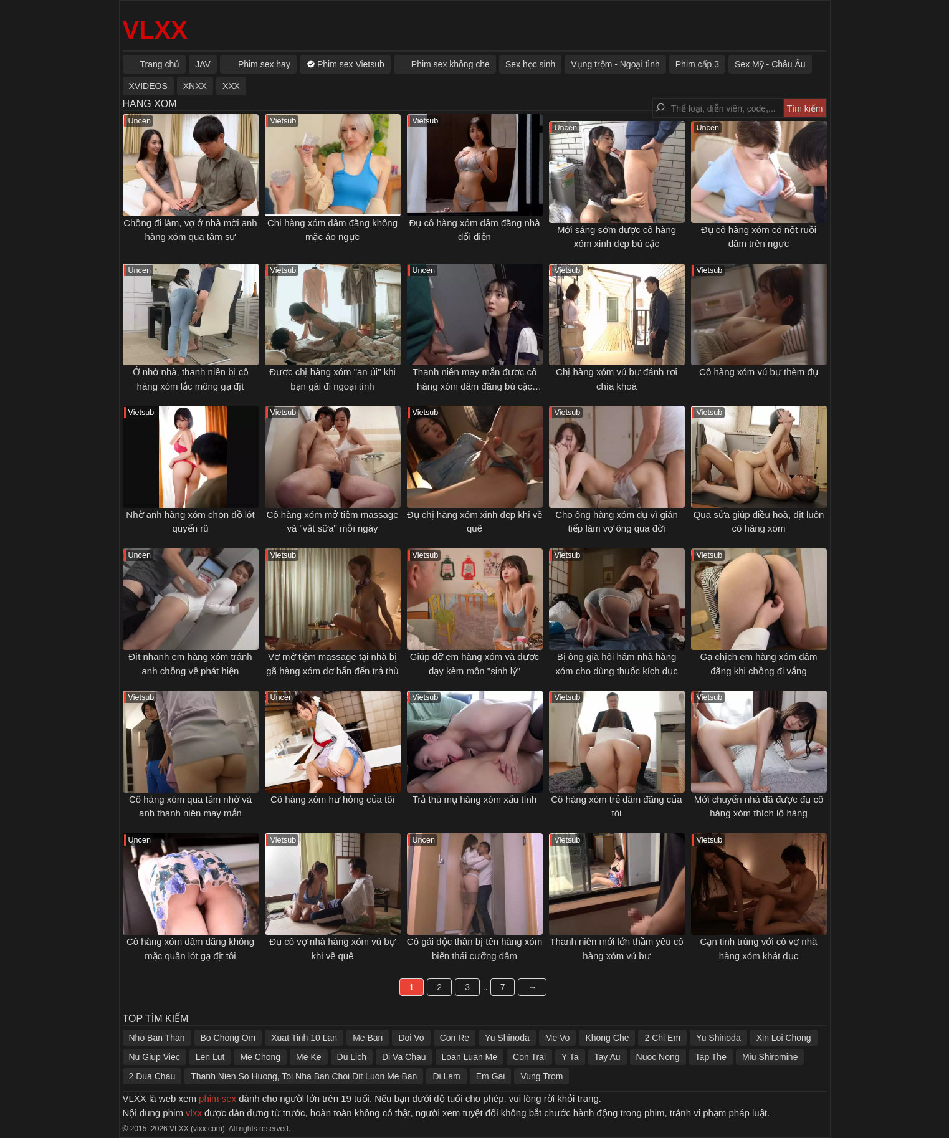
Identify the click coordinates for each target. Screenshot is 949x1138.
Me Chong (260, 1057)
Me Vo (557, 1038)
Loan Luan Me (470, 1057)
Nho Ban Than (157, 1038)
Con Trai (529, 1057)
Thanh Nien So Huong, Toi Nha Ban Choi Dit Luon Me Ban (304, 1076)
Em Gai (490, 1076)
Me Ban (368, 1038)
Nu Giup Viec (154, 1057)
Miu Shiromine (770, 1057)
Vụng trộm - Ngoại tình (615, 64)
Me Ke (308, 1057)
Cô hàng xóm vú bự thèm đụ (758, 371)
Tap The (711, 1057)
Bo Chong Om (228, 1038)
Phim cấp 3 (697, 64)
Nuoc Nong (658, 1057)
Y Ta (570, 1057)
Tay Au (607, 1057)
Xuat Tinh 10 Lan (304, 1038)
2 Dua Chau (152, 1076)
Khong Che (607, 1038)
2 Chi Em (662, 1038)
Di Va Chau (404, 1057)
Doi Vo (411, 1038)
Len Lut (210, 1057)
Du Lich (351, 1057)
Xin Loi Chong (783, 1038)
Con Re (454, 1038)
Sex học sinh (530, 64)
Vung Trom (541, 1076)
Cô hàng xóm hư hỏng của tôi (332, 799)
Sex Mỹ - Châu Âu (770, 64)
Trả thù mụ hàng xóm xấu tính (475, 799)
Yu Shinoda (507, 1038)
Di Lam (446, 1076)
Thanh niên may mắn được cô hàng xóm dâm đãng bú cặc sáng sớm (475, 385)
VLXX (155, 30)
